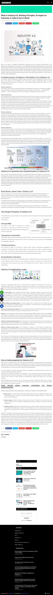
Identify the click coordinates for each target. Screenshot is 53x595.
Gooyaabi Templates (25, 593)
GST (15, 535)
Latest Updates (18, 544)
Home (17, 464)
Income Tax (17, 537)
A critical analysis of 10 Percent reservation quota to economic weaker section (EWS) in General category (26, 587)
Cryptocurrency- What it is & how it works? (24, 557)
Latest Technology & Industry (21, 542)
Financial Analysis (19, 533)
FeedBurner (29, 520)
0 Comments (24, 20)
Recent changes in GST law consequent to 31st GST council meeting (29, 472)
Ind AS (16, 540)
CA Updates (17, 530)
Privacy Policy (19, 465)
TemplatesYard (11, 593)
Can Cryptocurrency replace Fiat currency (24, 562)
